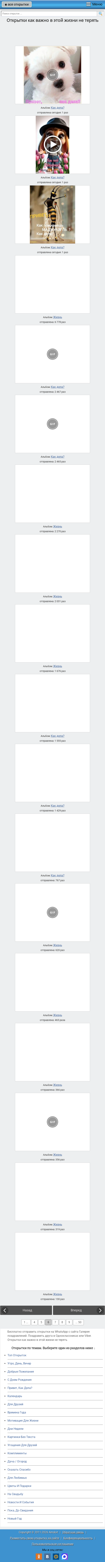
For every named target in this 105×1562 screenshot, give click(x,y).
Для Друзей (15, 1404)
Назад (27, 1310)
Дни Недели (15, 1428)
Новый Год (15, 1518)
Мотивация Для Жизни (23, 1420)
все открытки (17, 4)
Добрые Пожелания (21, 1371)
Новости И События (21, 1502)
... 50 (78, 1322)
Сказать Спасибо (19, 1469)
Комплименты (17, 1453)
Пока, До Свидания (20, 1510)
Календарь (15, 1396)
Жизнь (57, 317)
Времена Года (17, 1412)
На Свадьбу (15, 1494)
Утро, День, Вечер (19, 1363)
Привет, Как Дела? (20, 1388)
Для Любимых (17, 1477)
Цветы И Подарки (19, 1486)
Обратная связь (73, 1532)
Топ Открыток (17, 1355)
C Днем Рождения (20, 1379)
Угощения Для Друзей (22, 1445)
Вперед (76, 1310)
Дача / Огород (17, 1461)
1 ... (26, 1322)
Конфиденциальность (78, 1538)
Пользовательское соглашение (52, 1544)
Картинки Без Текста (21, 1437)
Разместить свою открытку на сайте (34, 1538)
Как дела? (57, 107)
